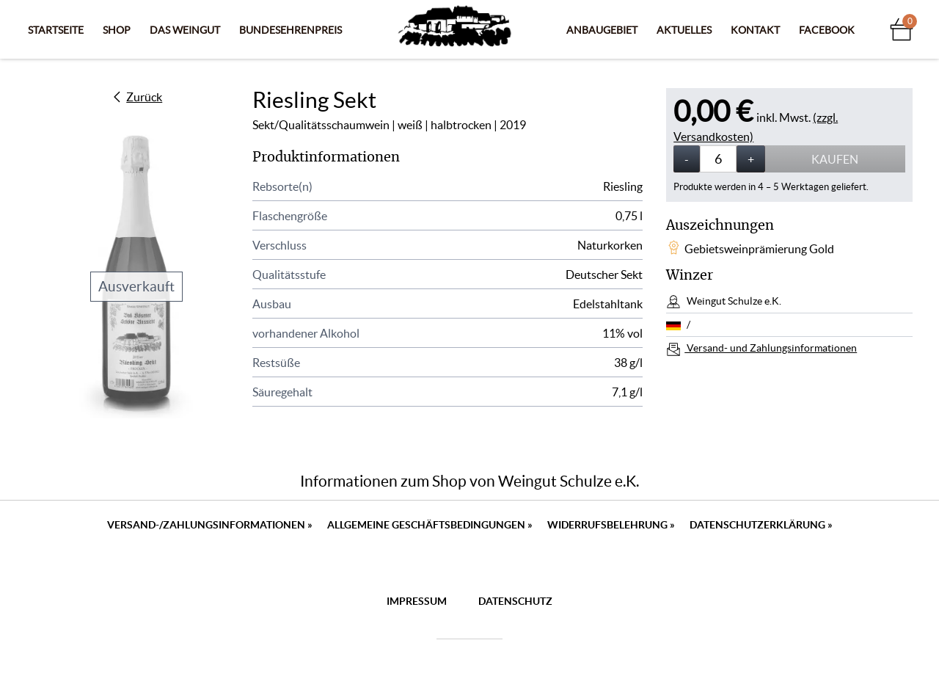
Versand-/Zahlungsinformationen (210, 525)
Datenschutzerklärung (761, 525)
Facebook (827, 30)
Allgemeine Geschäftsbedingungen (430, 525)
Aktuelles (684, 30)
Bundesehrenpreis (290, 30)
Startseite (56, 30)
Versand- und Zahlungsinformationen (770, 348)
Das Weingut (185, 30)
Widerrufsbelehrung (611, 525)
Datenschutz (515, 601)
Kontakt (755, 30)
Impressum (417, 601)
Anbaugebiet (601, 30)
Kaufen (834, 159)
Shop (117, 30)
